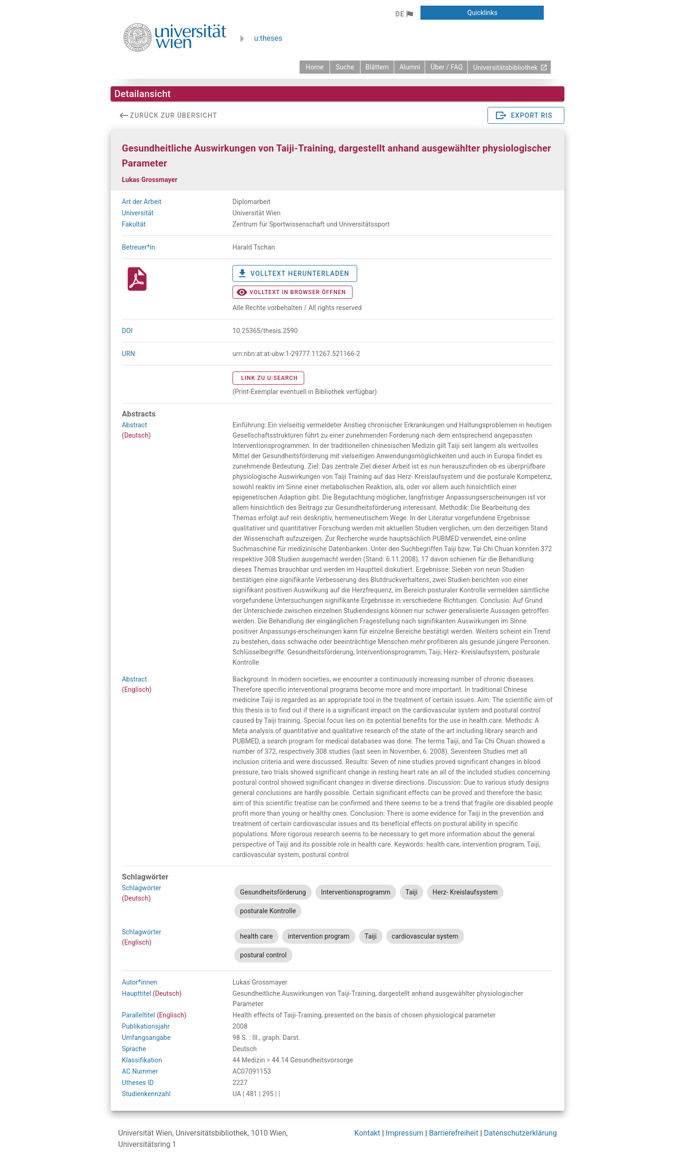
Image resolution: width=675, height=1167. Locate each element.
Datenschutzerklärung (520, 1133)
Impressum (405, 1133)
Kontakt (367, 1133)
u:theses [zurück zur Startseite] (268, 38)
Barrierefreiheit (453, 1133)
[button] (403, 14)
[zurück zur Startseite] (315, 67)
